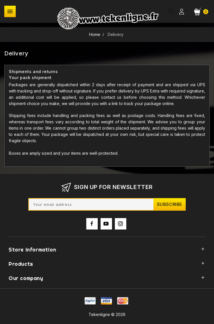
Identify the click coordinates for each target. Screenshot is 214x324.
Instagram (120, 226)
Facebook (92, 226)
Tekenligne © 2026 (107, 314)
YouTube (106, 226)
